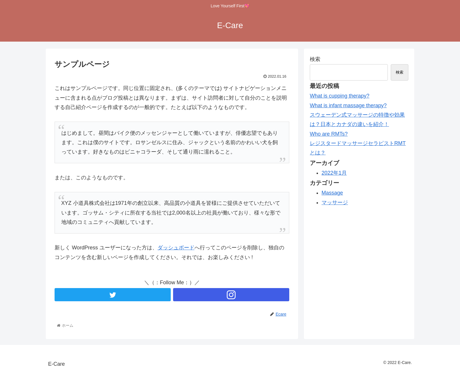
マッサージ (335, 202)
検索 (315, 59)
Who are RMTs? (329, 134)
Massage (332, 193)
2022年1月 (334, 173)
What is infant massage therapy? (348, 105)
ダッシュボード (176, 248)
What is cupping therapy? (339, 96)
